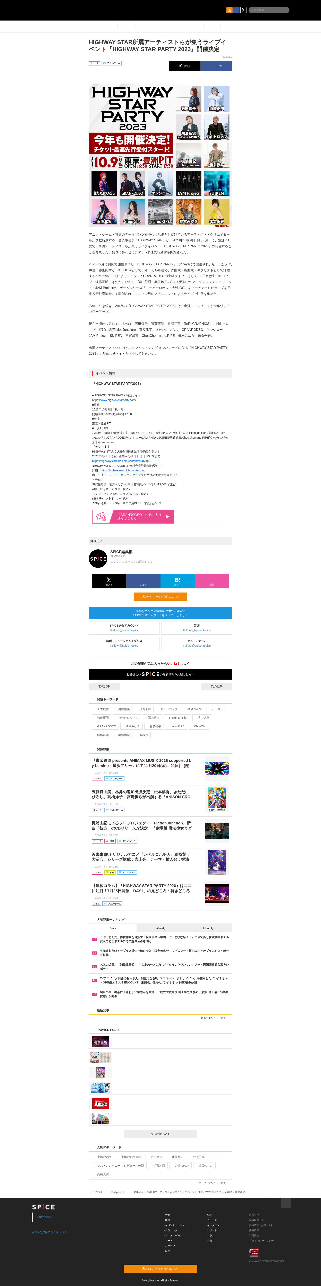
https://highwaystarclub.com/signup (123, 470)
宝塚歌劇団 (103, 1157)
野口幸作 (154, 1157)
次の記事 (220, 686)
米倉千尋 (143, 709)
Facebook (45, 1217)
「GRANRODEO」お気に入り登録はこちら (143, 516)
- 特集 (209, 1240)
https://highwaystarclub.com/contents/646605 (120, 461)
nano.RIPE (175, 726)
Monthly (208, 928)
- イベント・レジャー (175, 1225)
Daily (113, 928)
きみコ (142, 735)
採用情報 (254, 1230)
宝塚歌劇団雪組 (129, 1157)
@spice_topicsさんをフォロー (51, 1232)
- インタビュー (214, 1225)
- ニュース (211, 1220)
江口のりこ (204, 1165)
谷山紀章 (201, 717)
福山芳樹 (152, 717)
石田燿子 (215, 709)
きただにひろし (126, 717)
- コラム (210, 1235)
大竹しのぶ (180, 1165)
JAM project (193, 709)
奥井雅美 (122, 709)
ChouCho (198, 726)
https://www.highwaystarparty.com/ (114, 400)
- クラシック (170, 1230)
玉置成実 (101, 709)
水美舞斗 (175, 1157)
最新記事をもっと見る (215, 1018)
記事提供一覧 (256, 1220)
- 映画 (167, 1250)
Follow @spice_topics (124, 630)
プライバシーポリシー (261, 1240)
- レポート (211, 1230)
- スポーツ (169, 1245)
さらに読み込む (172, 1134)
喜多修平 (153, 726)
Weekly (160, 928)
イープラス (96, 1192)
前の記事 (100, 686)
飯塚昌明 (101, 735)
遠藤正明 (101, 717)
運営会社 (254, 1214)
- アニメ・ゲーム (173, 1235)
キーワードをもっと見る (214, 1183)
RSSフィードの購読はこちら (163, 596)
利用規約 (254, 1235)
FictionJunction (177, 717)
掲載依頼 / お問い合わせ (262, 1225)
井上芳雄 (197, 1157)
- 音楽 (167, 1214)
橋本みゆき (131, 726)
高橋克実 (101, 1174)
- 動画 (209, 1214)
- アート (168, 1240)
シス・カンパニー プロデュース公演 (119, 1165)
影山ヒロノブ (167, 709)
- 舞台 (167, 1220)
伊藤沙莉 (157, 1165)
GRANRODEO (105, 726)
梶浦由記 (122, 735)
